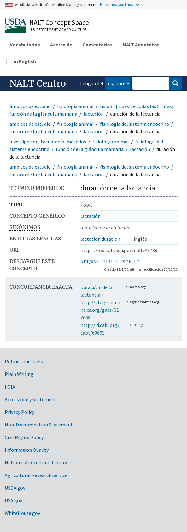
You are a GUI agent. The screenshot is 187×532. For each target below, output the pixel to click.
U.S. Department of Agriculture (57, 29)
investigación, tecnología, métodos (47, 141)
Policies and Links (24, 361)
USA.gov (13, 500)
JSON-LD (130, 261)
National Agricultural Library (36, 462)
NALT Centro (37, 83)
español (115, 83)
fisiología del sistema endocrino (134, 124)
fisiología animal (75, 106)
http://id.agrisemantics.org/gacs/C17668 (100, 310)
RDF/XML (90, 261)
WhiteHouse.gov (22, 513)
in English (25, 61)
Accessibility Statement (30, 399)
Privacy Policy (19, 412)
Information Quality (27, 450)
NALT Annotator (141, 44)
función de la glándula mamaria (43, 114)
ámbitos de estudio (30, 106)
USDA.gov (15, 488)
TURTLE (110, 261)
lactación (94, 114)
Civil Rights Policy (24, 437)
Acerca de (61, 44)
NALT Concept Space (59, 22)
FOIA (10, 387)
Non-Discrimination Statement (39, 424)
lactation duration (100, 239)
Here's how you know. (117, 4)
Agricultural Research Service (36, 475)
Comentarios (97, 44)
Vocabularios (25, 44)
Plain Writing (19, 374)
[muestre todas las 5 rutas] (145, 106)
